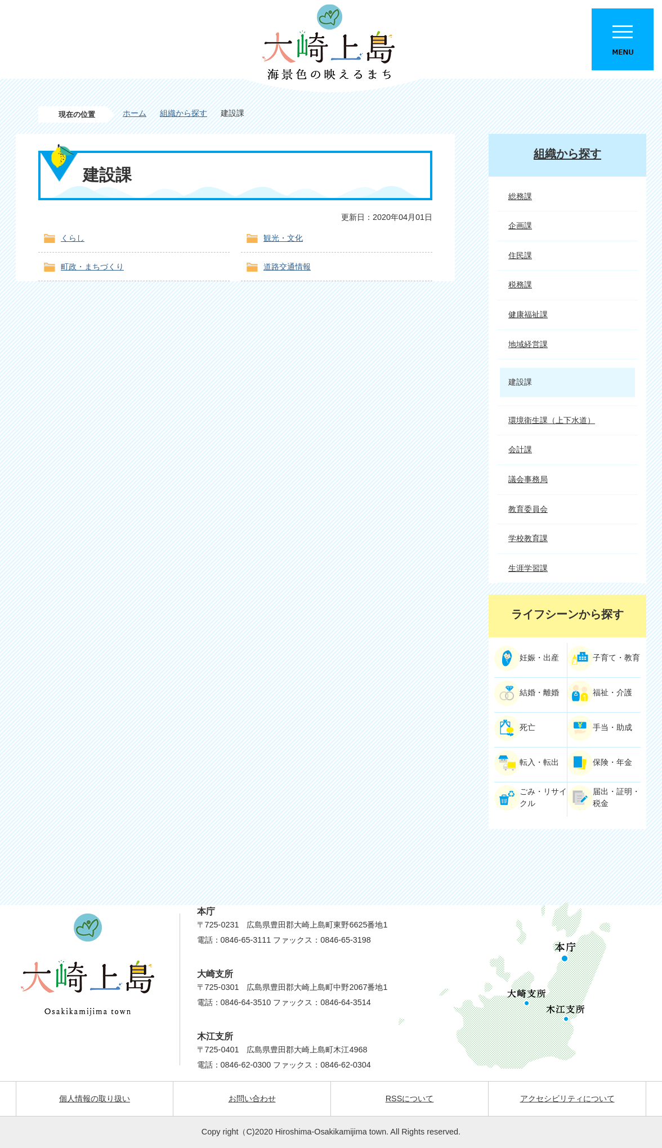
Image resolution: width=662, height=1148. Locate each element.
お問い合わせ (252, 1098)
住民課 (520, 255)
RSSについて (410, 1098)
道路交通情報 (287, 266)
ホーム (134, 113)
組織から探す (183, 113)
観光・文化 (283, 237)
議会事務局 (528, 479)
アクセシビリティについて (567, 1098)
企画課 (520, 225)
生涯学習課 (528, 568)
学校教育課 (528, 538)
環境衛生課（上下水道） (551, 420)
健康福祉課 (528, 314)
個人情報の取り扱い (94, 1098)
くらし (72, 237)
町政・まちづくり (92, 266)
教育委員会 (528, 509)
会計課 (520, 449)
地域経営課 (528, 344)
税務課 (520, 284)
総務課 (520, 196)
